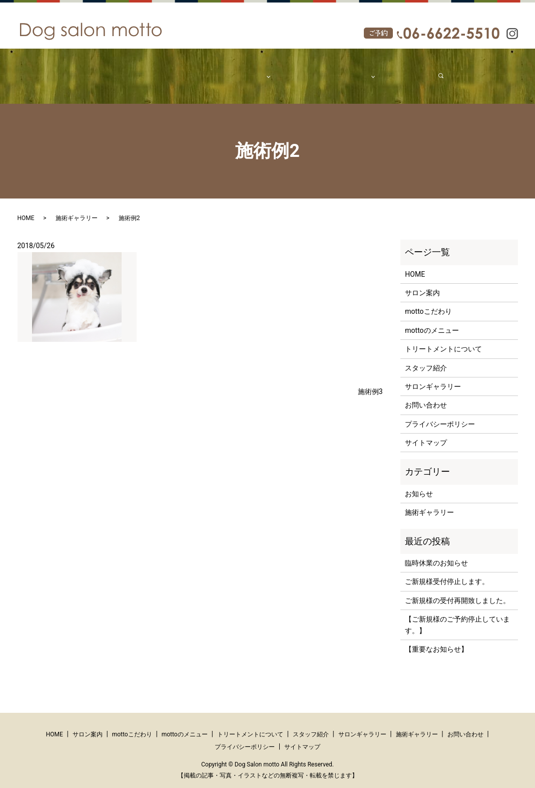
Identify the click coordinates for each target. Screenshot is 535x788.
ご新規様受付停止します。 (447, 572)
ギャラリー (338, 71)
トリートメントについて (443, 339)
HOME (118, 71)
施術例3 (370, 381)
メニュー (244, 71)
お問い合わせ (391, 71)
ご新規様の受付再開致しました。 (457, 591)
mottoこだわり (200, 71)
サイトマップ (426, 433)
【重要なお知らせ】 (436, 640)
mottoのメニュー (431, 321)
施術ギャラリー (77, 208)
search (429, 71)
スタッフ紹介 (293, 71)
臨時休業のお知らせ (436, 553)
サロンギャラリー (433, 377)
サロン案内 (152, 71)
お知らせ (419, 484)
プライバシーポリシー (440, 415)
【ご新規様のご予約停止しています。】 (457, 615)
